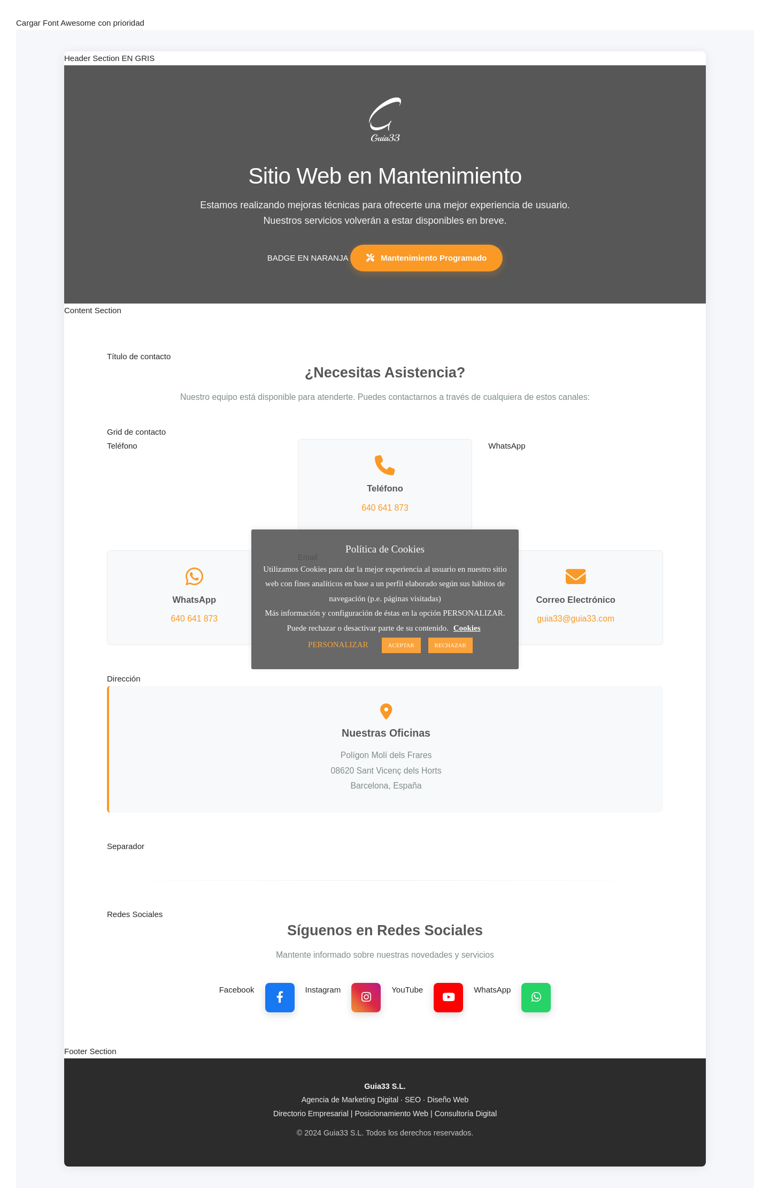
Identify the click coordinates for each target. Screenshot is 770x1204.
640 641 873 (385, 507)
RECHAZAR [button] (450, 645)
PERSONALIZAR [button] (338, 644)
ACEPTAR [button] (401, 645)
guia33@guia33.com (575, 618)
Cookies (467, 628)
